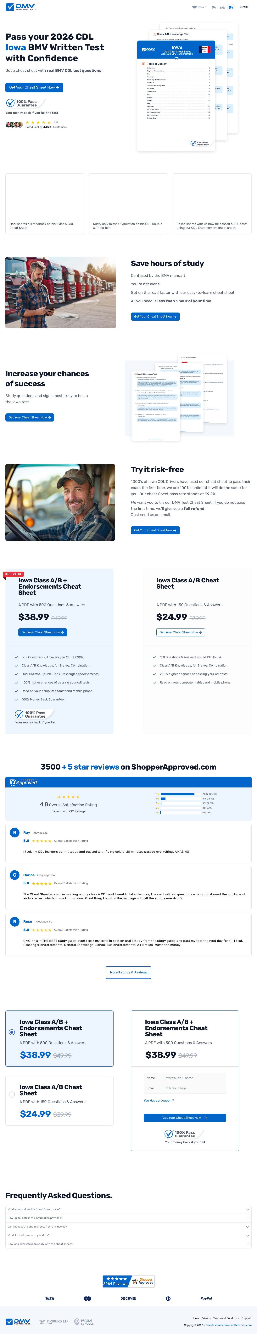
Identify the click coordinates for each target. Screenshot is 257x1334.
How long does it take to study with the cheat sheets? (40, 1244)
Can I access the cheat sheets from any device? (37, 1226)
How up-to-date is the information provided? (35, 1218)
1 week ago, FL (43, 921)
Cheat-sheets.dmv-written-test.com (229, 1325)
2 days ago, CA (46, 875)
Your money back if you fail (34, 716)
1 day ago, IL (39, 832)
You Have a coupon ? (159, 1100)
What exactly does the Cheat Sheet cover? (34, 1209)
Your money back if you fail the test (31, 106)
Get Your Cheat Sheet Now (34, 87)
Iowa (201, 7)
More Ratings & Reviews (128, 972)
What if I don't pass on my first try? (28, 1235)
